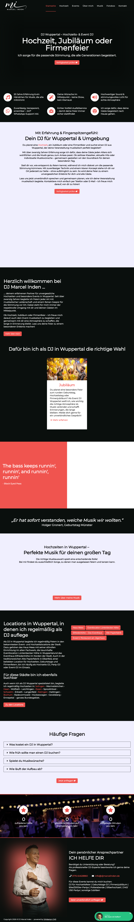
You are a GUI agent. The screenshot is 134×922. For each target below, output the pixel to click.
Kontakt (123, 6)
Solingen (39, 686)
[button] (114, 916)
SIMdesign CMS (50, 919)
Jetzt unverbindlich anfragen (87, 900)
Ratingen (42, 692)
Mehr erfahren (59, 420)
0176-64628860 (80, 876)
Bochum (7, 695)
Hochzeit (64, 6)
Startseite (51, 6)
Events (75, 6)
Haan (6, 689)
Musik (100, 6)
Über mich (88, 6)
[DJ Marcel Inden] (15, 5)
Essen (39, 689)
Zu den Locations (14, 705)
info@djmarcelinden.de (107, 876)
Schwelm (8, 692)
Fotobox (111, 6)
